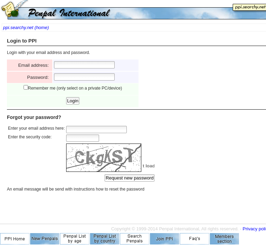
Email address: (34, 65)
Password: (39, 77)
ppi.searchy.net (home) (26, 27)
